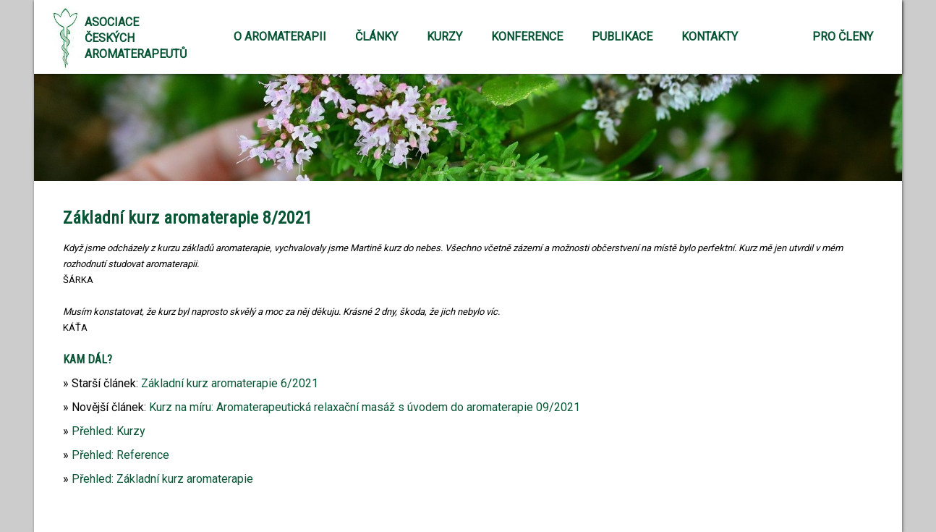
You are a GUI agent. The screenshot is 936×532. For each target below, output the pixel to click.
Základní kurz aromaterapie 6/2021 (229, 383)
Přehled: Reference (120, 455)
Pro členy (842, 36)
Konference (527, 36)
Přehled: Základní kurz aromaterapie (162, 479)
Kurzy (444, 36)
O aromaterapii (280, 36)
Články (376, 36)
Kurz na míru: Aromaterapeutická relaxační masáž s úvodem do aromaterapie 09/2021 (364, 407)
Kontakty (709, 36)
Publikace (622, 36)
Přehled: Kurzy (108, 431)
